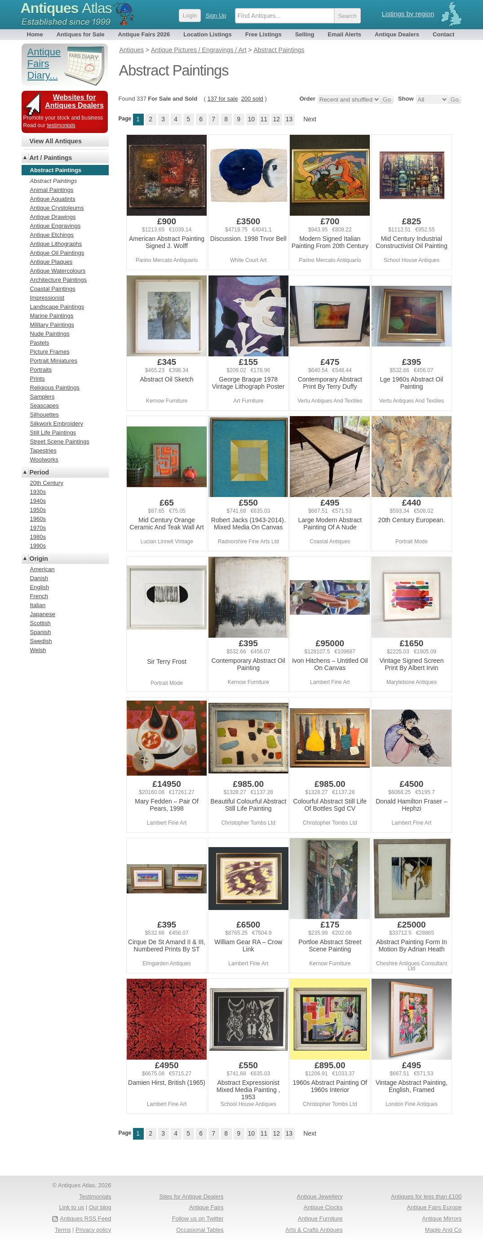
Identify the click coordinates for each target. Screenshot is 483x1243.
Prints (37, 378)
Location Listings (207, 34)
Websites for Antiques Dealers (74, 101)
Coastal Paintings (52, 288)
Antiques (66, 8)
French (39, 596)
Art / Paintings (51, 157)
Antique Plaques (51, 261)
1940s (38, 500)
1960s (38, 518)
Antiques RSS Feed (85, 1218)
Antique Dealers (397, 34)
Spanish (40, 632)
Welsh (38, 650)
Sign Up (215, 15)
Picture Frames (50, 351)
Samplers (42, 396)
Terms (63, 1229)
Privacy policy (93, 1229)
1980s (38, 536)
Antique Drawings (53, 216)
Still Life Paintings (53, 432)
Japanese (42, 614)
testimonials (61, 125)
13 (288, 119)
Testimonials (95, 1196)
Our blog (100, 1207)
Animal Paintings (52, 189)
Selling (305, 34)
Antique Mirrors (441, 1218)
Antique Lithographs (56, 243)
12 (276, 119)
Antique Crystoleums (57, 207)
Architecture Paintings (58, 279)
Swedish (41, 641)
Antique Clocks (323, 1207)
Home (35, 34)
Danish (39, 578)
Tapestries (43, 450)
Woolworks (44, 459)
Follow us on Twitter (198, 1218)
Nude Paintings (50, 333)
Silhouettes (44, 414)
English (39, 587)
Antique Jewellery (320, 1196)
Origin (39, 558)
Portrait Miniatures (53, 360)
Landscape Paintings (57, 306)
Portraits (41, 369)
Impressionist (47, 297)
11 (263, 119)
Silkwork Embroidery (56, 423)
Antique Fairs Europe (434, 1207)
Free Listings (263, 34)
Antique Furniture (320, 1218)
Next (309, 119)
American (42, 569)
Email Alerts (344, 34)
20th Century (46, 482)
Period (39, 472)
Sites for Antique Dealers (191, 1196)
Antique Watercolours (58, 270)
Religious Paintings (55, 387)
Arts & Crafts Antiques (313, 1229)
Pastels (39, 342)
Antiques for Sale (81, 34)
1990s (38, 545)
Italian (38, 605)
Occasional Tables (199, 1229)
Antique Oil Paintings (57, 252)
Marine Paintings (52, 315)
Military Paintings (52, 324)
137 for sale (222, 98)
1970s (38, 527)
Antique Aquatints (52, 198)
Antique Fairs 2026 (144, 34)
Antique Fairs (206, 1207)
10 (251, 119)
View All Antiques (56, 141)
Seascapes (44, 405)
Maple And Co (443, 1229)
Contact (443, 34)
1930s (38, 491)
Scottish (40, 623)
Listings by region (408, 14)
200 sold (252, 98)
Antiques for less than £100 (426, 1196)
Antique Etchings (52, 234)
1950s (38, 509)
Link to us (71, 1207)
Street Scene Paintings (59, 441)
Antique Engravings (55, 225)
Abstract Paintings (53, 181)
